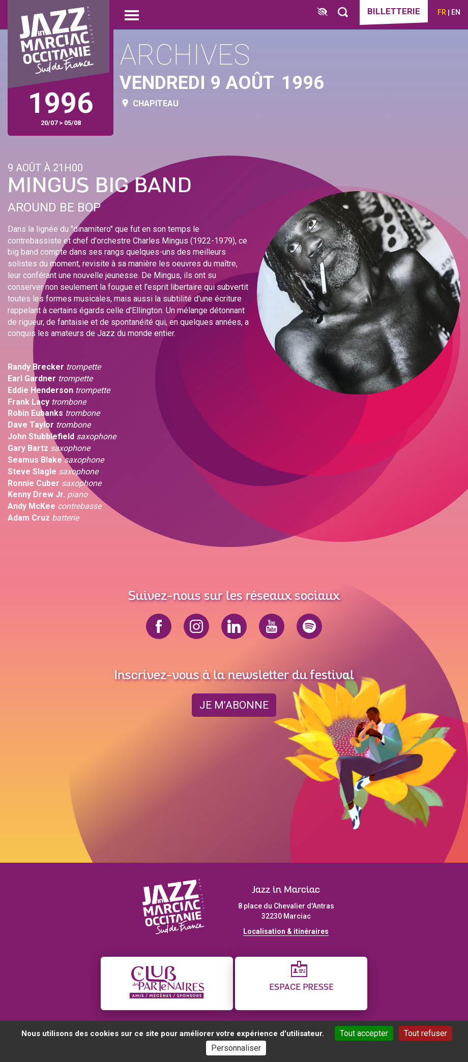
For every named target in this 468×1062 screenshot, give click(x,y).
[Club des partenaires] (167, 983)
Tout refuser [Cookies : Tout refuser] (425, 1033)
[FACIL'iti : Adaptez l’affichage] (322, 12)
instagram (196, 626)
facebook (158, 626)
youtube (271, 626)
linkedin (234, 626)
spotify (309, 626)
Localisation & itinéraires (286, 931)
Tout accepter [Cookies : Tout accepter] (364, 1033)
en (455, 12)
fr (441, 12)
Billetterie (393, 11)
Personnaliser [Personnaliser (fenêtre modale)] (236, 1048)
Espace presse (301, 987)
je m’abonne (234, 705)
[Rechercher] (343, 12)
